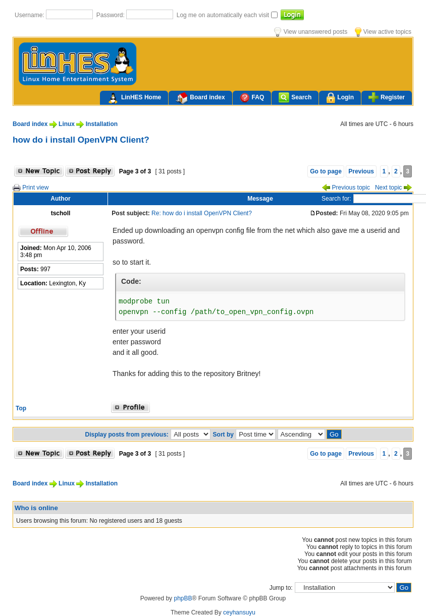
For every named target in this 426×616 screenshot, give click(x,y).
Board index (200, 98)
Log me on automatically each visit (224, 15)
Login (340, 98)
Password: (111, 15)
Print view (30, 187)
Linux (67, 124)
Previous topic (346, 187)
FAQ (252, 97)
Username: (30, 15)
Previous (361, 171)
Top (21, 408)
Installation (102, 124)
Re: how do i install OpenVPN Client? (201, 213)
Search (295, 97)
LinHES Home (134, 98)
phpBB (183, 598)
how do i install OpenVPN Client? (81, 140)
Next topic (393, 187)
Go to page (326, 171)
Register (386, 97)
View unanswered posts (310, 31)
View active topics (383, 31)
